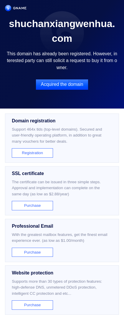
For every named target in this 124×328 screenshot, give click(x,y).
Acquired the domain (62, 84)
